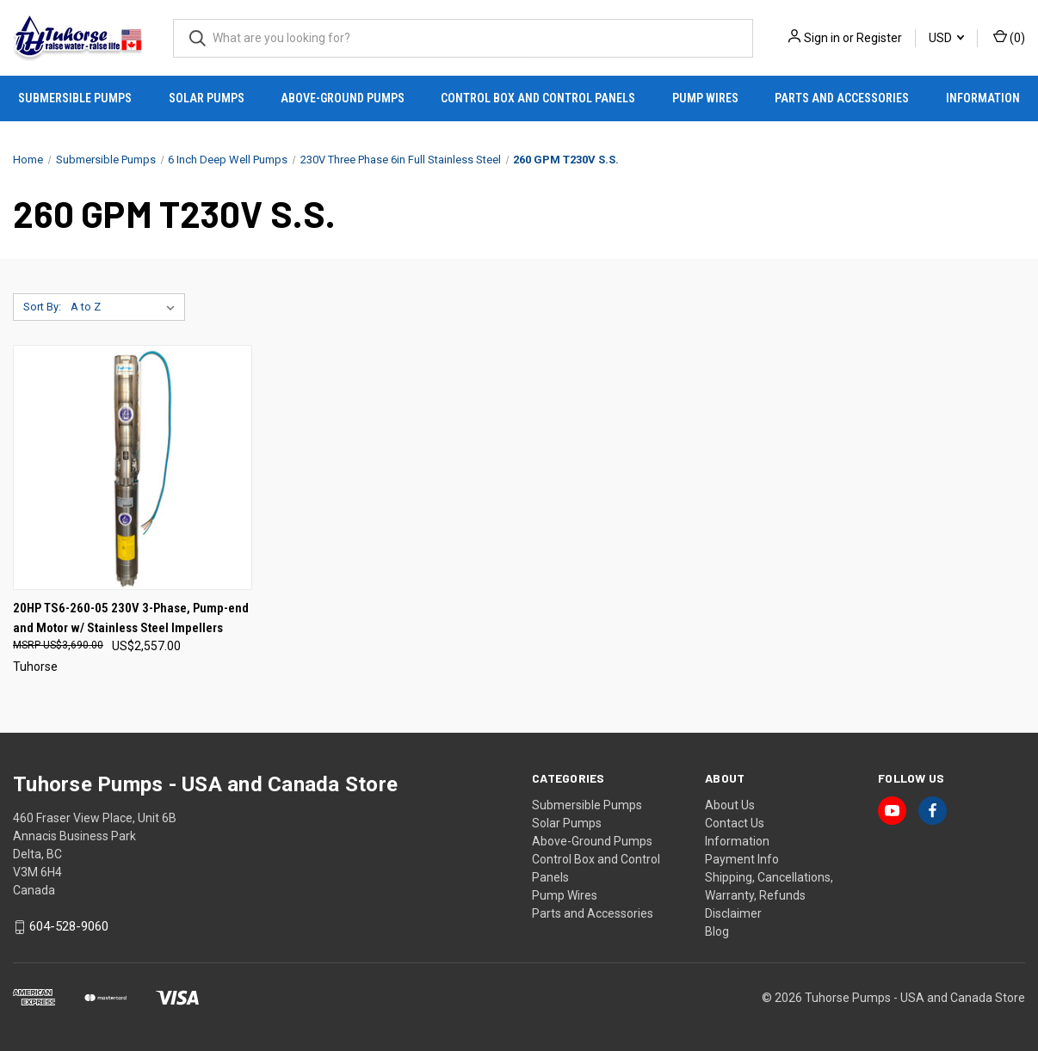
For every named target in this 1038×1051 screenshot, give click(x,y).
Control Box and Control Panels (538, 98)
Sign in (822, 38)
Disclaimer (733, 913)
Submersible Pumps (75, 98)
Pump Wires (705, 98)
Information (983, 98)
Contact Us (734, 823)
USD (946, 38)
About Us (730, 805)
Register (879, 38)
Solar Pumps (206, 98)
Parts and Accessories (842, 98)
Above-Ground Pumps (343, 98)
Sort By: (42, 306)
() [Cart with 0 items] (1009, 37)
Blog (717, 931)
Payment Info (742, 859)
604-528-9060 (68, 927)
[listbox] (126, 307)
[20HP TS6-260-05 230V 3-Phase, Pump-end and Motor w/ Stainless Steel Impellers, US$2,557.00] (132, 467)
